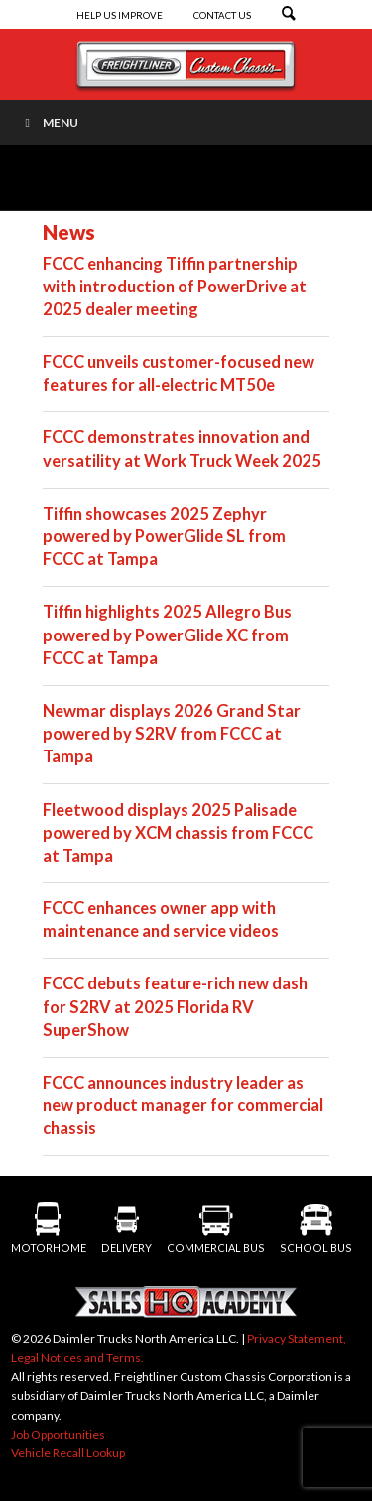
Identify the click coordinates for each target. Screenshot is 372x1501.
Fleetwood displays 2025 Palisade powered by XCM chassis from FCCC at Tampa (178, 833)
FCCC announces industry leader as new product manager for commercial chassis (183, 1105)
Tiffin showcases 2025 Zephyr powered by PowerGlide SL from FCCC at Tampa (164, 536)
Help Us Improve (120, 15)
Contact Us (222, 15)
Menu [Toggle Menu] (49, 122)
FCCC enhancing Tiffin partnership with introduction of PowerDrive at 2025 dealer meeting (175, 286)
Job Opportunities (58, 1434)
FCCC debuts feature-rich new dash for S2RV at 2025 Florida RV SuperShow (175, 1006)
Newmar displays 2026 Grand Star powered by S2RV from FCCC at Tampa (172, 733)
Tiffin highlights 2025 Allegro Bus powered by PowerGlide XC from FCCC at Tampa (167, 634)
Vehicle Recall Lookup (68, 1452)
